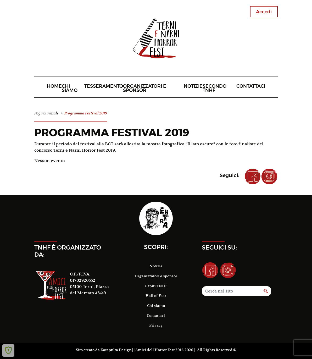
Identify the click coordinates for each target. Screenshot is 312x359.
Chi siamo (69, 88)
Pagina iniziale (46, 113)
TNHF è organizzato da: (67, 251)
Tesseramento (103, 86)
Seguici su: (219, 247)
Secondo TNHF (214, 88)
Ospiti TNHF (156, 286)
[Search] (231, 291)
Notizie (193, 86)
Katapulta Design (116, 349)
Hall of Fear (156, 295)
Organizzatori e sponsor (144, 88)
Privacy (156, 325)
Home (54, 86)
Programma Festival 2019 (111, 132)
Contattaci (250, 86)
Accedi (264, 11)
